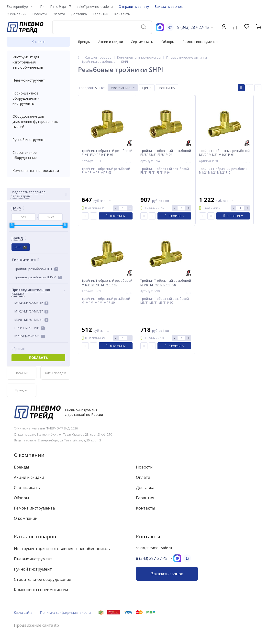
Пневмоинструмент (38, 80)
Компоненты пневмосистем (38, 170)
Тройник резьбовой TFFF (36, 269)
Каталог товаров (35, 536)
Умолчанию (121, 87)
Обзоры (168, 41)
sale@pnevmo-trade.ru (95, 6)
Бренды (84, 41)
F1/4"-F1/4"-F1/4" (29, 336)
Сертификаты (142, 41)
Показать (38, 357)
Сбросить (18, 349)
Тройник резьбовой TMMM (38, 277)
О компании (29, 455)
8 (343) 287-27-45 (193, 27)
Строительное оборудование (38, 155)
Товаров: (86, 87)
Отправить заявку (134, 6)
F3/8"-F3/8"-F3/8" (29, 328)
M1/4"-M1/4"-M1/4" (31, 303)
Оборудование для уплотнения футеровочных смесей (38, 121)
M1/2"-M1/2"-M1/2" (31, 311)
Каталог (38, 41)
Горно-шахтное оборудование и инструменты (38, 98)
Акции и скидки (110, 41)
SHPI (20, 247)
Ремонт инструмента (200, 41)
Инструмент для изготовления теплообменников (38, 62)
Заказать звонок (169, 6)
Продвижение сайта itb (36, 625)
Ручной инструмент (38, 139)
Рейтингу (167, 87)
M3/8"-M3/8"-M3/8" (31, 319)
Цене (147, 87)
